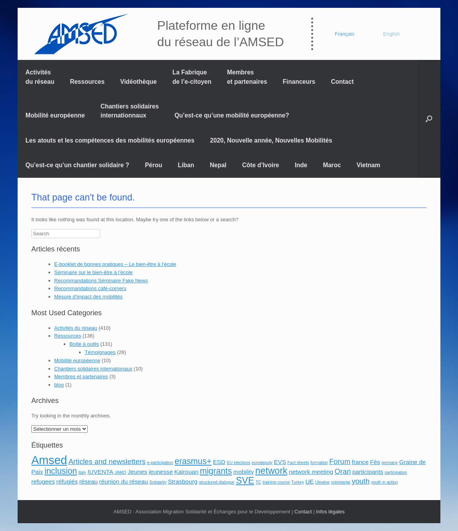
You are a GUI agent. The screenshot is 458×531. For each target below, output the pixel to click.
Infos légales (330, 512)
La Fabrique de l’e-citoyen (191, 77)
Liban (186, 165)
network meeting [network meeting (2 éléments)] (311, 471)
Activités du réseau (39, 77)
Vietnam (368, 165)
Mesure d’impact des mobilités (88, 297)
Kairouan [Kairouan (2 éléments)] (186, 471)
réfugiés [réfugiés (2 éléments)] (67, 481)
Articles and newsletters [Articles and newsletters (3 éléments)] (107, 461)
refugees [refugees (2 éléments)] (43, 481)
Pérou (153, 165)
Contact (342, 81)
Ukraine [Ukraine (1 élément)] (322, 482)
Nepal (218, 165)
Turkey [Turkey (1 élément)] (297, 482)
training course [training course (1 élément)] (276, 482)
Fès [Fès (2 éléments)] (375, 462)
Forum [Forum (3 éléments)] (339, 461)
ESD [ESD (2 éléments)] (219, 462)
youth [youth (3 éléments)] (361, 481)
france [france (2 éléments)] (360, 462)
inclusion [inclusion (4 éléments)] (61, 471)
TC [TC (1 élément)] (258, 482)
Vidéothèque (138, 81)
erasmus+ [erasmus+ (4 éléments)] (193, 461)
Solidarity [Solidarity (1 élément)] (157, 482)
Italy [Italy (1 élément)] (82, 472)
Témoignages (100, 352)
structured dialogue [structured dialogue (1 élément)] (216, 482)
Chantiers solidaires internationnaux (130, 111)
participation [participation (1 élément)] (396, 472)
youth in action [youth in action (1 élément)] (384, 482)
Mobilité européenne (55, 115)
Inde (301, 165)
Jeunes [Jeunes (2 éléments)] (137, 471)
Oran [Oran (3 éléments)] (343, 471)
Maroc (332, 165)
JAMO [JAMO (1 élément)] (120, 472)
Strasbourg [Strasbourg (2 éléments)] (183, 481)
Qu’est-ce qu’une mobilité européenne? (232, 115)
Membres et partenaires (247, 77)
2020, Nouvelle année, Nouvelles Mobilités (271, 140)
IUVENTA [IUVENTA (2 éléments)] (100, 471)
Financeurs (299, 81)
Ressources (87, 81)
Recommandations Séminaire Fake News (101, 281)
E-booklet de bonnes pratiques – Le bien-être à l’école (115, 264)
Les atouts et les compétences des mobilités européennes (110, 140)
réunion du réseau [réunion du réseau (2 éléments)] (123, 481)
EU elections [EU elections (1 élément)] (238, 462)
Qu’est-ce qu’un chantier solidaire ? (77, 165)
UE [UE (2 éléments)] (309, 481)
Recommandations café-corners (90, 288)
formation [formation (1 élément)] (319, 462)
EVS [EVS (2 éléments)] (280, 462)
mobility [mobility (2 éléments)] (243, 471)
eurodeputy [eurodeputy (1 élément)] (262, 462)
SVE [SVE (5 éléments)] (245, 480)
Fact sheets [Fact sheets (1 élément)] (298, 462)
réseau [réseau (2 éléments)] (88, 481)
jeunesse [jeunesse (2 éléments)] (161, 471)
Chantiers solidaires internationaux (93, 369)
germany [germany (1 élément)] (390, 462)
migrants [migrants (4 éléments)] (216, 471)
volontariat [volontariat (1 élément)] (340, 482)
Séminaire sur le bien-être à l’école (93, 272)
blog (59, 385)
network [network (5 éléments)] (271, 471)
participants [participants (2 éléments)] (367, 471)
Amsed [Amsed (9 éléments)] (49, 459)
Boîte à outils (84, 344)
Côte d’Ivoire (260, 165)
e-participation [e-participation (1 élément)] (160, 462)
